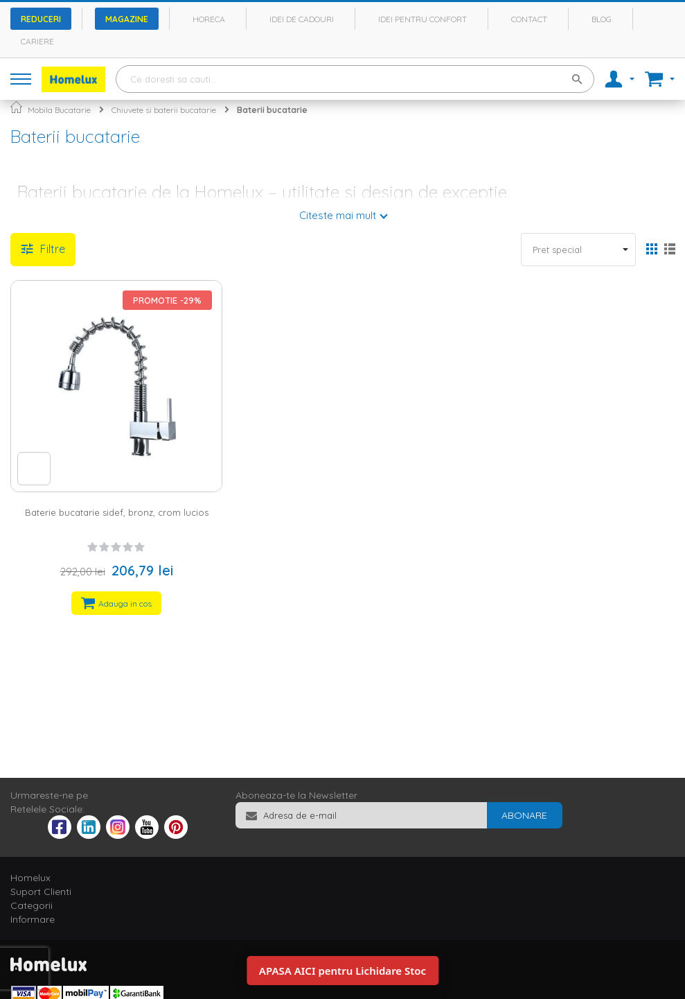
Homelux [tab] (30, 877)
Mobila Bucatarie (59, 110)
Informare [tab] (32, 919)
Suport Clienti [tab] (40, 891)
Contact (529, 19)
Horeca (209, 19)
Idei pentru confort (422, 19)
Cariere (37, 41)
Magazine (126, 19)
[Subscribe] (524, 815)
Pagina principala (16, 107)
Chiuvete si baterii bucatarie (164, 110)
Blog (601, 19)
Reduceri (41, 19)
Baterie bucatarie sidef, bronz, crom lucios (116, 512)
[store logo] (73, 79)
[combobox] (355, 79)
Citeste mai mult (337, 215)
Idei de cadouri (301, 19)
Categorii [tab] (31, 905)
